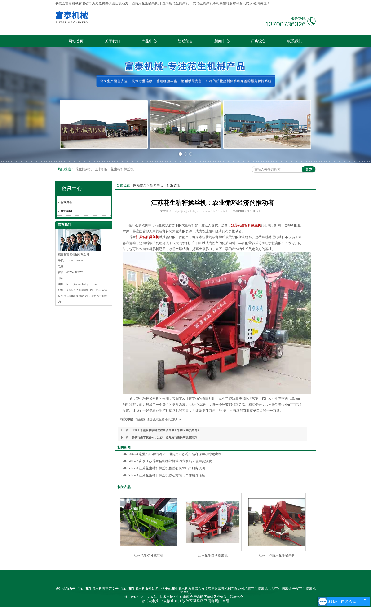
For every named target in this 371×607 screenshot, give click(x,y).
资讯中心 (71, 189)
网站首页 (76, 41)
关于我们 (112, 41)
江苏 (181, 601)
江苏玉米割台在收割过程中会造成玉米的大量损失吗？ (166, 430)
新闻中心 (222, 41)
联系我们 (294, 41)
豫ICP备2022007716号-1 (141, 597)
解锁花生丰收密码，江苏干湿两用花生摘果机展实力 (164, 437)
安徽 (166, 601)
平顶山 (209, 601)
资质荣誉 (185, 41)
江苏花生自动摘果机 (213, 555)
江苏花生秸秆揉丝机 (148, 555)
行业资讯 (66, 202)
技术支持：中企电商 (175, 597)
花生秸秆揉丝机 (122, 169)
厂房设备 (258, 41)
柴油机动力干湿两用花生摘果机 (135, 3)
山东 (174, 601)
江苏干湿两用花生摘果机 (277, 555)
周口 (218, 601)
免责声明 (196, 597)
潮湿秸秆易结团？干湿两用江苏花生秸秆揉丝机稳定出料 (172, 454)
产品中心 (149, 41)
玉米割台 (102, 169)
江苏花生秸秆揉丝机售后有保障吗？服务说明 (164, 468)
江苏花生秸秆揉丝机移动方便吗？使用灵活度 (164, 475)
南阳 (225, 601)
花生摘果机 (84, 169)
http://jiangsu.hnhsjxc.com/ (81, 284)
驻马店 (198, 601)
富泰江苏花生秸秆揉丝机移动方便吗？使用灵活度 (167, 461)
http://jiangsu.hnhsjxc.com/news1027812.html (200, 211)
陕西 (189, 601)
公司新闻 (66, 211)
